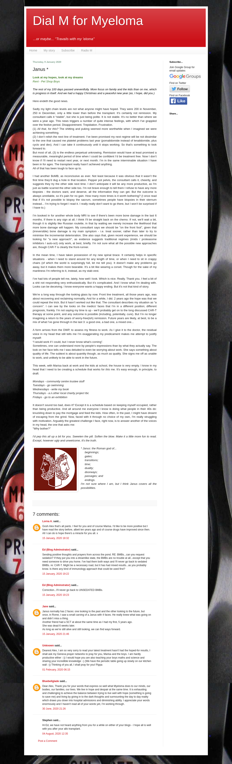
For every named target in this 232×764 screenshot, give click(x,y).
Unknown (48, 645)
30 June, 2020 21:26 (54, 708)
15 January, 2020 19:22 (55, 573)
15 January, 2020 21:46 (55, 634)
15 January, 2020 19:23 (55, 594)
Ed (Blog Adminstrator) (56, 549)
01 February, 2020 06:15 (56, 669)
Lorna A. (47, 521)
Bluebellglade (50, 681)
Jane (45, 606)
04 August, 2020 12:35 (55, 733)
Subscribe (68, 50)
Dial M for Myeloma (88, 20)
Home (33, 50)
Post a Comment (47, 740)
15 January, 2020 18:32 (55, 538)
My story (49, 50)
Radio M (86, 50)
